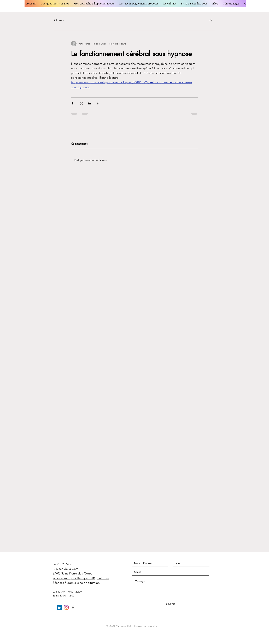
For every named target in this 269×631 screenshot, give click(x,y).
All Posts (59, 20)
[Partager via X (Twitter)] (81, 103)
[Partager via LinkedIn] (89, 103)
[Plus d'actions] (196, 44)
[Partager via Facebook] (72, 103)
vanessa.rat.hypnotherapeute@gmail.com (81, 578)
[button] (210, 20)
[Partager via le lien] (98, 103)
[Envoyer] (170, 603)
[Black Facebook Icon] (73, 607)
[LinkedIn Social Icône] (59, 607)
